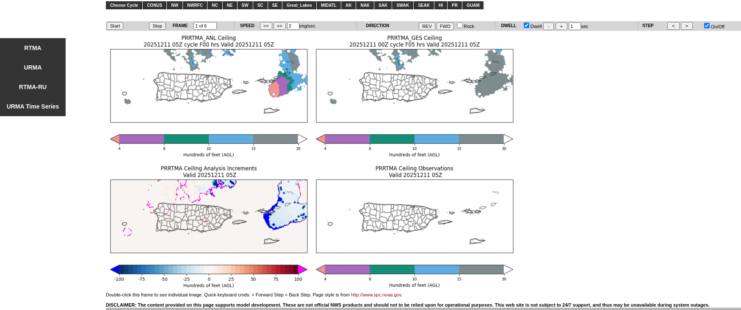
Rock (465, 26)
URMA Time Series (33, 106)
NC (215, 5)
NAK (365, 5)
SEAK (424, 5)
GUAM (473, 5)
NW (174, 5)
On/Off (714, 26)
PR (455, 5)
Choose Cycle (124, 5)
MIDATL (329, 5)
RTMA (32, 48)
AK (348, 5)
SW (245, 5)
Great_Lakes (299, 5)
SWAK (402, 5)
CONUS (154, 5)
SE (275, 5)
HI (441, 5)
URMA (33, 67)
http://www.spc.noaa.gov (376, 294)
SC (260, 5)
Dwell (533, 26)
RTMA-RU (33, 87)
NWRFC (195, 5)
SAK (383, 5)
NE (230, 5)
